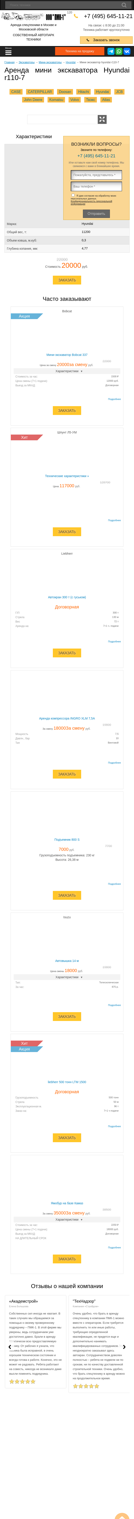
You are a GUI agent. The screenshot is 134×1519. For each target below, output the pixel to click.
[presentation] (9, 1346)
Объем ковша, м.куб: (22, 240)
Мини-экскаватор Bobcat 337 (67, 354)
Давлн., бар (22, 738)
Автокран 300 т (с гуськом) (67, 597)
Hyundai (71, 62)
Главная (9, 62)
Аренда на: (22, 625)
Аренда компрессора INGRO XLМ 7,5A (67, 718)
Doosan (65, 91)
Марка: (12, 223)
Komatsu (56, 99)
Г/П (17, 612)
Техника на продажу (75, 51)
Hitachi (83, 91)
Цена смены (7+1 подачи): (31, 380)
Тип (17, 742)
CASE (16, 91)
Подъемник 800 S (67, 839)
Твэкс (90, 99)
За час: (19, 986)
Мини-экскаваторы (50, 62)
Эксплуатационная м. (28, 1106)
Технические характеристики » (67, 476)
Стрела (20, 617)
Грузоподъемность (26, 1097)
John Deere (33, 99)
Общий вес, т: (17, 232)
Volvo (74, 99)
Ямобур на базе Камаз (67, 1203)
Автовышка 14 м (67, 960)
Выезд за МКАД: (25, 385)
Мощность (21, 733)
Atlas (106, 99)
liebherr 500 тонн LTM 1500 (67, 1082)
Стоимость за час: (26, 376)
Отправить (96, 213)
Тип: (18, 982)
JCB (119, 91)
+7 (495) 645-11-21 (110, 16)
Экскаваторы (26, 62)
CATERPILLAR (40, 91)
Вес (17, 621)
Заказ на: (21, 1110)
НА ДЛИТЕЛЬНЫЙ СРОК (30, 1238)
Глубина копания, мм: (22, 248)
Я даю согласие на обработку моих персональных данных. (93, 199)
